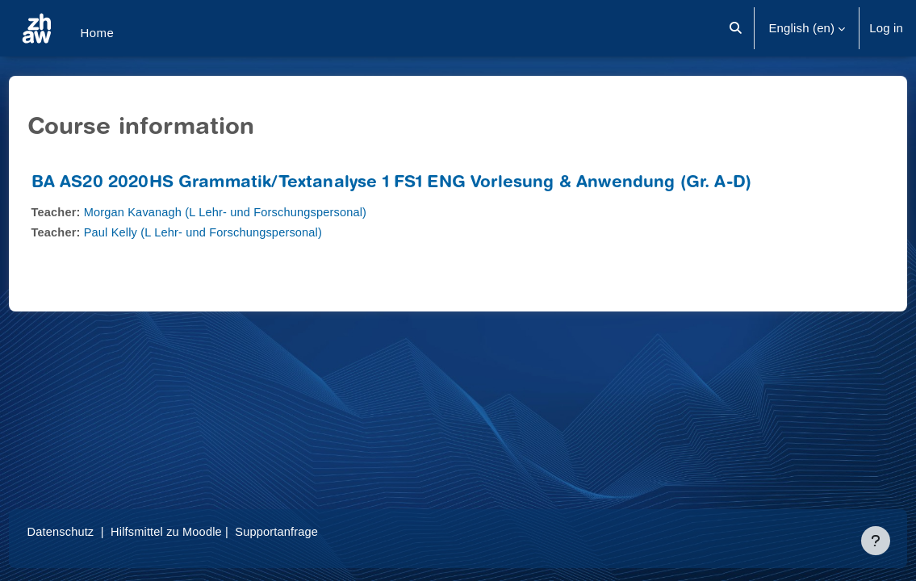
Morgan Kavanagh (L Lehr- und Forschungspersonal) (260, 212)
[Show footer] (875, 540)
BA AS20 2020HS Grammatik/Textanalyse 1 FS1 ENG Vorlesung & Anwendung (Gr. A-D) (421, 183)
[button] (736, 28)
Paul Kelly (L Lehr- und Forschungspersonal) (237, 232)
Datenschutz (91, 531)
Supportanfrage (313, 531)
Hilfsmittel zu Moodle (200, 531)
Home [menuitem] (97, 33)
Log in (886, 28)
